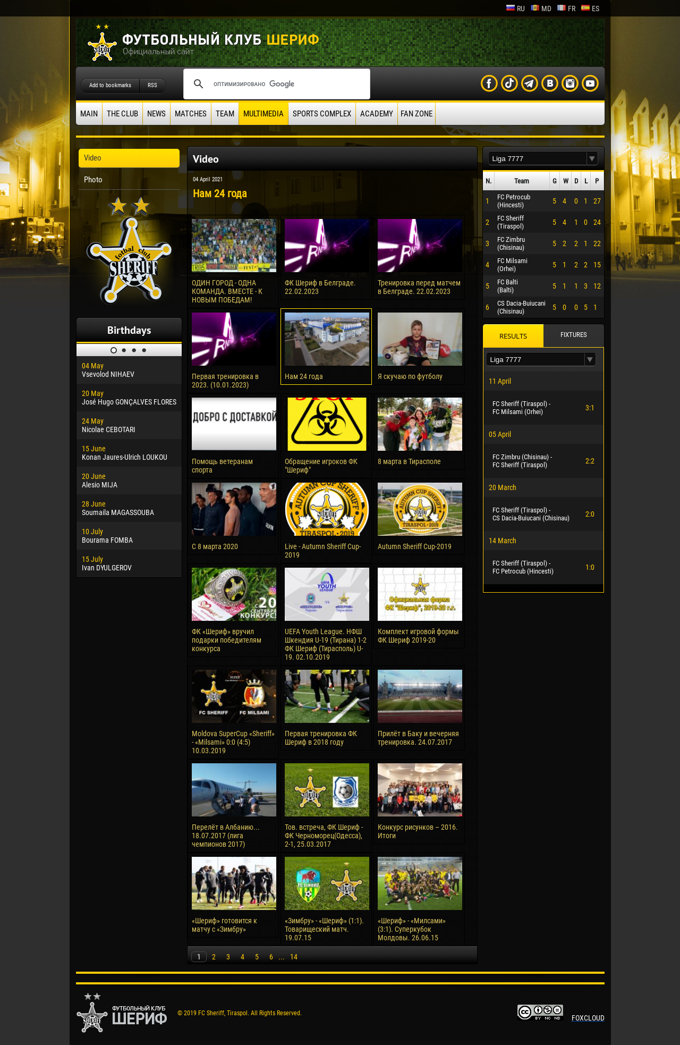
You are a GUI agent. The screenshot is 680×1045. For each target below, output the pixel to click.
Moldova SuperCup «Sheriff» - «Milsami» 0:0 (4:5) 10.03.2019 (233, 742)
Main (89, 114)
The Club (122, 114)
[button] (592, 158)
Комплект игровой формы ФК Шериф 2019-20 (418, 635)
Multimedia (263, 114)
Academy (376, 114)
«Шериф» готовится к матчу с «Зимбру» (224, 924)
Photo (93, 179)
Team (225, 114)
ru (515, 8)
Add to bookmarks (110, 85)
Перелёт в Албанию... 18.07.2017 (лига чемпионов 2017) (226, 835)
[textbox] (537, 158)
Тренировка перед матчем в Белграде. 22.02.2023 (419, 287)
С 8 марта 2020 (215, 546)
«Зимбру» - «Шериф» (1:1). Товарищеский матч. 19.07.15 (324, 929)
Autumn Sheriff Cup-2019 (415, 546)
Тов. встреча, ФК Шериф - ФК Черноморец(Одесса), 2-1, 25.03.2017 (324, 835)
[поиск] (275, 84)
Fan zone (416, 114)
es (590, 8)
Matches (191, 114)
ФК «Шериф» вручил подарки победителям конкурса (226, 640)
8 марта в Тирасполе (409, 461)
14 (294, 957)
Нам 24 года (304, 376)
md (540, 8)
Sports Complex (322, 114)
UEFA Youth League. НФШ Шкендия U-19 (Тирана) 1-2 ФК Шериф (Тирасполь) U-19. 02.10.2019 (326, 644)
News (156, 114)
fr (566, 8)
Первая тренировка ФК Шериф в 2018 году (321, 737)
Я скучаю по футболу (410, 376)
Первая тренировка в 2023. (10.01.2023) (225, 380)
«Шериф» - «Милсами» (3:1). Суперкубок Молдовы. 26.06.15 (412, 929)
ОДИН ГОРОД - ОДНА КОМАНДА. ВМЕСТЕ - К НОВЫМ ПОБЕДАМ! (227, 291)
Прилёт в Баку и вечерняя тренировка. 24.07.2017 (418, 737)
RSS (152, 85)
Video (92, 158)
